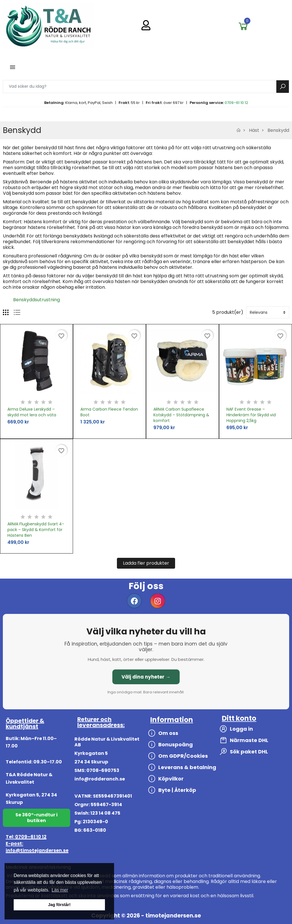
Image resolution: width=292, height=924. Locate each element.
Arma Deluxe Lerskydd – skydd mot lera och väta (31, 412)
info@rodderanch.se (99, 779)
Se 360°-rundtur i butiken (36, 818)
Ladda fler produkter (146, 563)
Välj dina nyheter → (146, 676)
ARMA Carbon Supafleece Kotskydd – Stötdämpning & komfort (181, 414)
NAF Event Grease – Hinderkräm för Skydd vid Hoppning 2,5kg (251, 414)
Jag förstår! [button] (59, 904)
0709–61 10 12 (236, 102)
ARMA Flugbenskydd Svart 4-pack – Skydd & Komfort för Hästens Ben (35, 529)
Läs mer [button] (60, 890)
